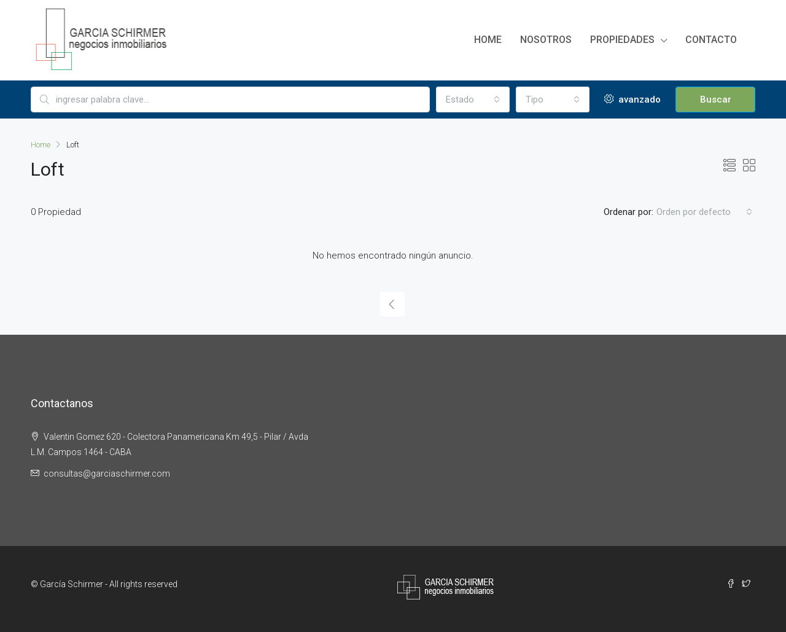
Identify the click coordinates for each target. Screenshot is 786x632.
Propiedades (622, 39)
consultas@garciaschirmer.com (107, 473)
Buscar (715, 99)
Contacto (711, 39)
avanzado (632, 99)
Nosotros (546, 39)
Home (488, 39)
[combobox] (473, 99)
